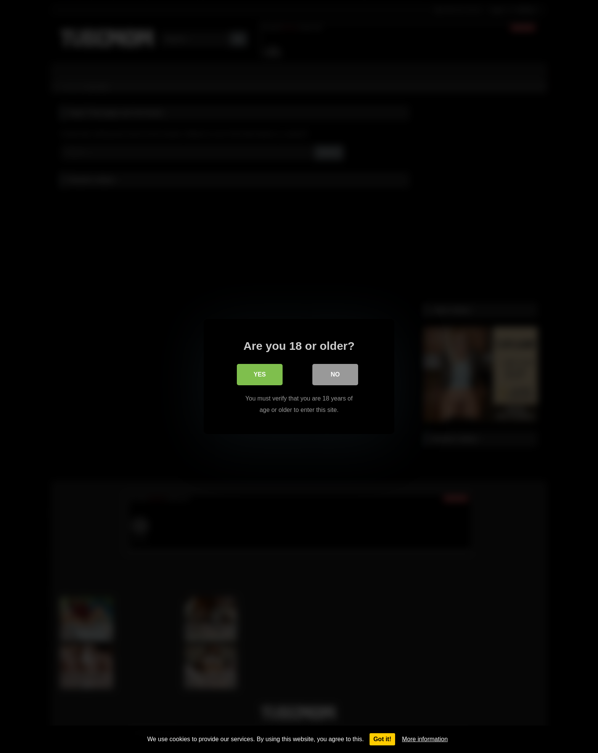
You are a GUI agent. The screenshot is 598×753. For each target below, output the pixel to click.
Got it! (382, 739)
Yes (260, 374)
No (335, 374)
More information (425, 739)
